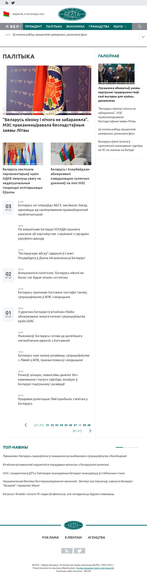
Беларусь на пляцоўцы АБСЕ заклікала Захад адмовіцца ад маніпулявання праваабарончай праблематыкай (53, 209)
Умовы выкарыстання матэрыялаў (95, 568)
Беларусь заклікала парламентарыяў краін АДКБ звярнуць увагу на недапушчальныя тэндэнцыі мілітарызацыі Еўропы (22, 180)
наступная (90, 431)
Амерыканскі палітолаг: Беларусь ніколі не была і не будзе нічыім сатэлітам (51, 275)
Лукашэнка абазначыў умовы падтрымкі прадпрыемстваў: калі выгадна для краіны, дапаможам (119, 94)
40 (89, 425)
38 (79, 425)
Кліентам (73, 537)
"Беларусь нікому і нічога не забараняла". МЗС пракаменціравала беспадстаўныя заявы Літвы (45, 125)
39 (84, 425)
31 (47, 425)
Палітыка (54, 26)
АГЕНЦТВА (96, 537)
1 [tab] (119, 446)
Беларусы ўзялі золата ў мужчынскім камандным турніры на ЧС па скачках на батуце (120, 146)
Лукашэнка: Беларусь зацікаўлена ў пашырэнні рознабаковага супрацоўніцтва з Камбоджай (65, 456)
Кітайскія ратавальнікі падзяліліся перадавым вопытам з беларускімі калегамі (56, 464)
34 (61, 425)
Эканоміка (75, 26)
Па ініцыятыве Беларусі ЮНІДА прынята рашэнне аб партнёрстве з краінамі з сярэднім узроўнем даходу (53, 233)
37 (75, 425)
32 (52, 425)
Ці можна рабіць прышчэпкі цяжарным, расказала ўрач (117, 131)
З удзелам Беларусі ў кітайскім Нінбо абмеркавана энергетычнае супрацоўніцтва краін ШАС (51, 316)
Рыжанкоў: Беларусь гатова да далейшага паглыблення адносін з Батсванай (50, 338)
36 (70, 425)
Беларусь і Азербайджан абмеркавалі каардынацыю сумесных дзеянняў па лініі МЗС (70, 176)
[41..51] (77, 430)
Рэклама (50, 537)
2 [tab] (127, 446)
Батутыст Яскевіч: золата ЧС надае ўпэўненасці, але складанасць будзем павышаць (59, 494)
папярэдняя (26, 425)
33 (56, 425)
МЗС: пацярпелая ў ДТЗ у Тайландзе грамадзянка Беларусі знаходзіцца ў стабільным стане (64, 473)
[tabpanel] (70, 476)
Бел (14, 26)
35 (66, 425)
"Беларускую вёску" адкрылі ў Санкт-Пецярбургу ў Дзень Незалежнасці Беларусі (52, 255)
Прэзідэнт (33, 26)
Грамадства (99, 26)
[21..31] (38, 425)
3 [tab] (134, 446)
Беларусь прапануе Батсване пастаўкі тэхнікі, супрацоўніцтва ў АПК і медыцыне (52, 294)
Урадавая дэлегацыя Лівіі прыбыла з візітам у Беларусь (52, 401)
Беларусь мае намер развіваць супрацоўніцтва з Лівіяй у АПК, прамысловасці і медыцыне (53, 357)
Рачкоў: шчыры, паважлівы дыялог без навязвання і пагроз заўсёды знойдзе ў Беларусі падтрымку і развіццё (48, 379)
